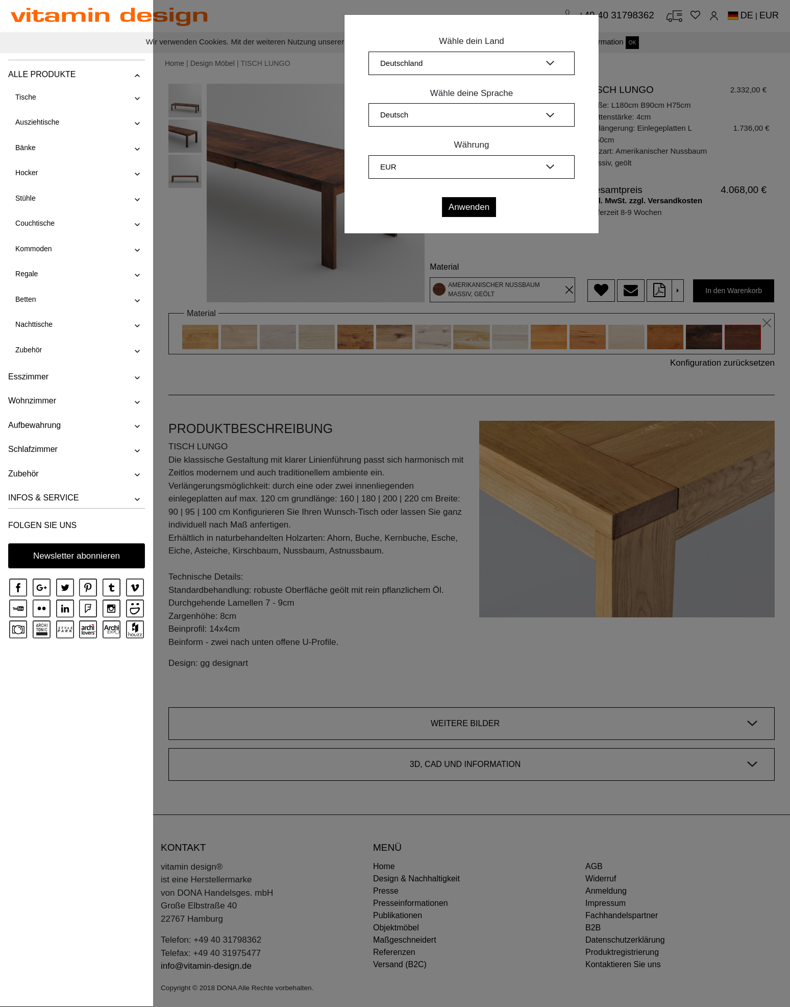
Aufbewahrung (34, 425)
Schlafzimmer (32, 449)
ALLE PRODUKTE (41, 74)
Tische (25, 97)
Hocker (26, 173)
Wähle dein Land (471, 41)
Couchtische (34, 223)
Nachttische (33, 324)
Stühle (25, 198)
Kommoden (33, 249)
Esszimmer (28, 376)
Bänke (25, 147)
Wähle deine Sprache (471, 93)
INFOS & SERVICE (43, 497)
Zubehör (28, 350)
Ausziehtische (37, 122)
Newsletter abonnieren (76, 556)
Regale (26, 274)
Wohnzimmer (32, 400)
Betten (25, 299)
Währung (471, 145)
